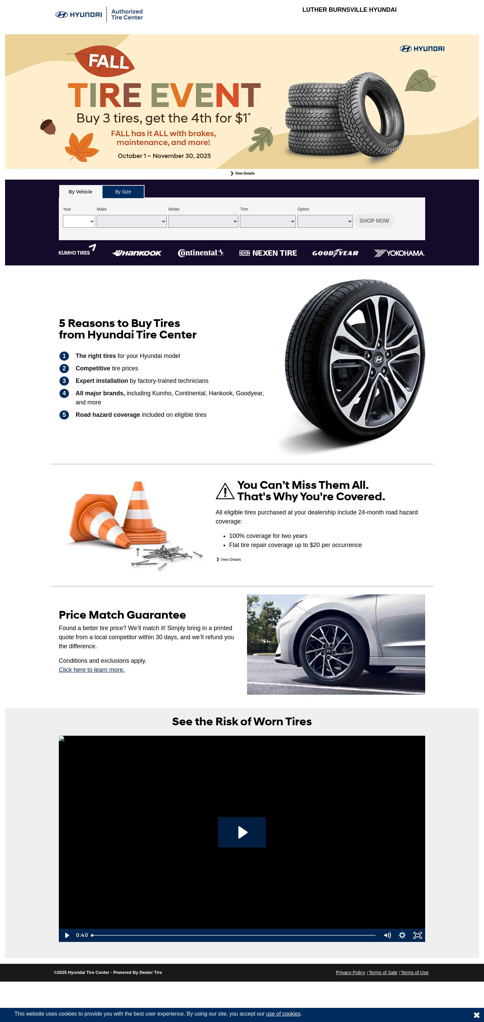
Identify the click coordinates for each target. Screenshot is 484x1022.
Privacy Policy (350, 972)
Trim (244, 209)
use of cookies (283, 1014)
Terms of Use (415, 972)
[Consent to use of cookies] (476, 1015)
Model (173, 209)
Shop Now (374, 221)
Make (102, 209)
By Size (123, 191)
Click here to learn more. (92, 669)
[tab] (80, 191)
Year (67, 209)
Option (303, 209)
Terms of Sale (383, 972)
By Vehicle (80, 193)
